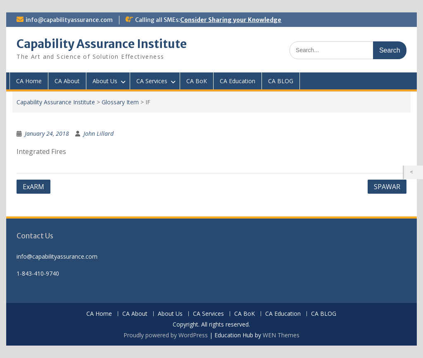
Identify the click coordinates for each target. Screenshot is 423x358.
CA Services (151, 81)
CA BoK (196, 81)
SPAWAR (387, 186)
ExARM (33, 186)
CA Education (237, 81)
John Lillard (98, 133)
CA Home (29, 81)
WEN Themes (281, 335)
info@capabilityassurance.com (69, 20)
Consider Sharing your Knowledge (230, 20)
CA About (67, 81)
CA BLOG (280, 81)
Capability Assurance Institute (102, 43)
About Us (105, 81)
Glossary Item (120, 102)
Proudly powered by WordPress (166, 335)
